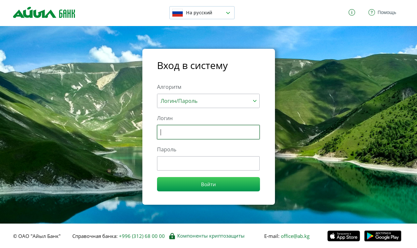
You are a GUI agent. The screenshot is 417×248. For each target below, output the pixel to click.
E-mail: (272, 236)
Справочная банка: (118, 236)
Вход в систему (192, 65)
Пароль (166, 149)
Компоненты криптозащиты (207, 235)
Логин (165, 118)
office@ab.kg (294, 236)
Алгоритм (169, 86)
